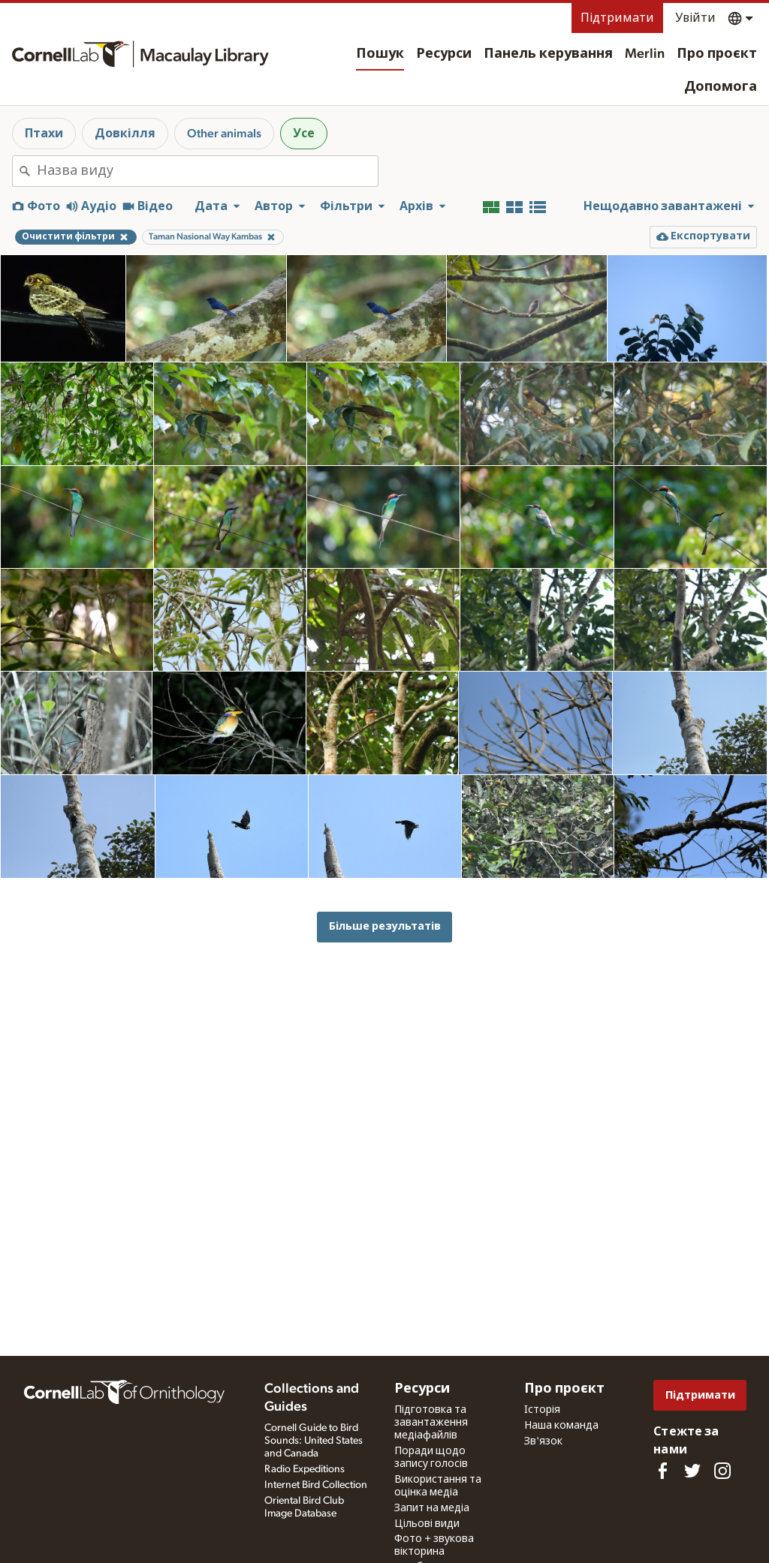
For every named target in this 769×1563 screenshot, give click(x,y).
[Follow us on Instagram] (722, 1471)
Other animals (224, 134)
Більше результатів (385, 926)
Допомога (720, 87)
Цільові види (427, 1524)
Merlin (645, 54)
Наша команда (561, 1425)
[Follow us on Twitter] (692, 1471)
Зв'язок (543, 1441)
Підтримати (617, 18)
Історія (542, 1410)
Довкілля (125, 134)
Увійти (695, 18)
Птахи (44, 134)
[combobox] (207, 171)
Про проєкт (717, 54)
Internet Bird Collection (315, 1485)
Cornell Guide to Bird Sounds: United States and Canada (313, 1441)
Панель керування (548, 54)
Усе (304, 134)
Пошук (380, 54)
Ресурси (444, 54)
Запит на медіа (431, 1508)
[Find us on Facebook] (662, 1471)
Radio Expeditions (304, 1469)
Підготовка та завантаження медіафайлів (431, 1423)
